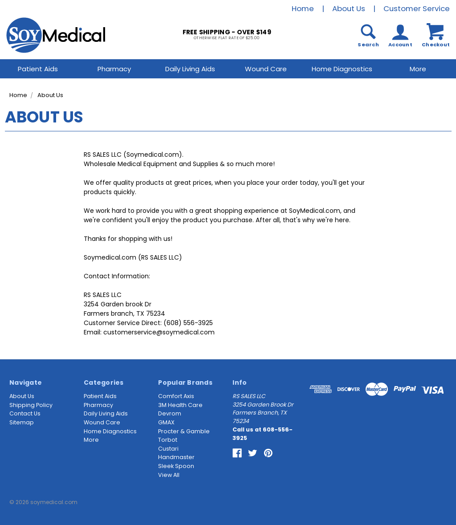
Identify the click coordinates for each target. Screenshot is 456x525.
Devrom (169, 413)
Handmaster (176, 457)
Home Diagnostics (342, 68)
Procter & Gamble (184, 431)
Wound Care (266, 68)
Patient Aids (38, 68)
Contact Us (25, 413)
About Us (348, 8)
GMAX (166, 422)
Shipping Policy (31, 405)
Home (303, 8)
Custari (168, 448)
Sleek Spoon (176, 466)
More (91, 440)
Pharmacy (114, 68)
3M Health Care (180, 405)
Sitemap (21, 422)
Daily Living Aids (190, 68)
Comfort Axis (176, 396)
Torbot (167, 440)
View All (168, 475)
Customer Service (416, 8)
